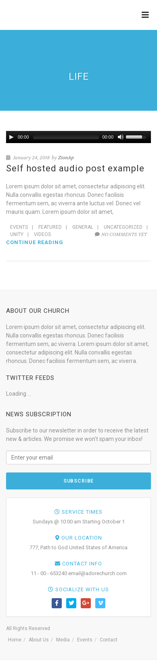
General (82, 227)
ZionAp (66, 157)
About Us (39, 640)
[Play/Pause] (11, 137)
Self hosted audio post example (75, 168)
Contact (108, 640)
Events (19, 227)
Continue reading (34, 242)
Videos (42, 234)
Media (63, 640)
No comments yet (121, 234)
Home (14, 640)
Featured (50, 227)
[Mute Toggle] (120, 137)
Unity (16, 234)
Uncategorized (123, 227)
